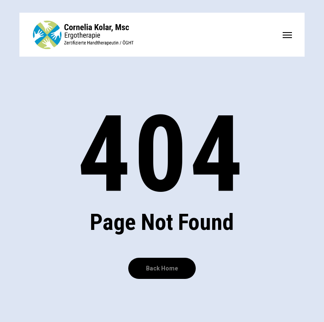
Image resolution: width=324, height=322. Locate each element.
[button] (287, 34)
